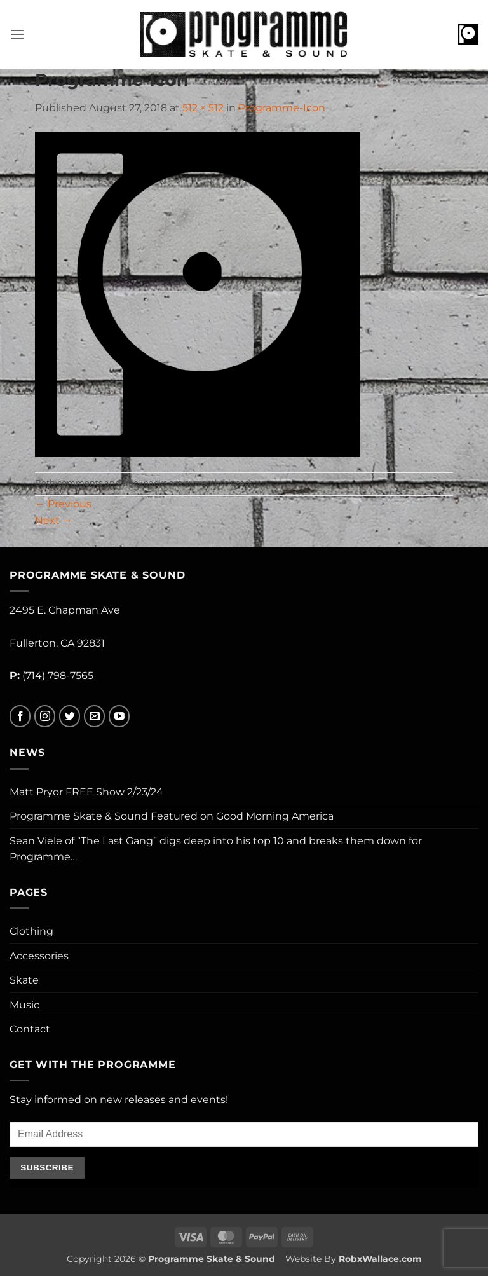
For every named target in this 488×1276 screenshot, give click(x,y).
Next (53, 520)
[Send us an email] (94, 716)
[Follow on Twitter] (69, 716)
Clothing (31, 931)
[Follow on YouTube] (119, 716)
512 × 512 (203, 108)
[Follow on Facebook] (20, 716)
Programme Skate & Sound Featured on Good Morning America (172, 816)
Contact (30, 1029)
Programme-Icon (281, 108)
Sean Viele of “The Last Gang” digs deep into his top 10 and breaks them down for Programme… (216, 849)
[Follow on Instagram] (44, 716)
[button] (17, 34)
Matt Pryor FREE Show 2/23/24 (86, 792)
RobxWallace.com (380, 1259)
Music (24, 1005)
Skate (24, 980)
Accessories (39, 956)
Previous (63, 504)
